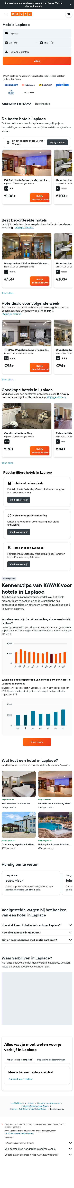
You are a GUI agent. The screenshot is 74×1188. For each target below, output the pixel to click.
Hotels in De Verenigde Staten (35, 1106)
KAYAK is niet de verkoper (38, 1143)
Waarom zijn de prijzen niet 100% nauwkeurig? (38, 1155)
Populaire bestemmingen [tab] (51, 1059)
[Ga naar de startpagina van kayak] (21, 14)
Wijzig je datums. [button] (24, 227)
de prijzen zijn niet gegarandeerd (19, 1133)
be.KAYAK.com (17, 1103)
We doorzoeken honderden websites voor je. (38, 1149)
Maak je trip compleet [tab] (19, 1059)
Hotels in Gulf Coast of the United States (28, 1109)
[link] (39, 197)
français (37, 6)
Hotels (30, 1103)
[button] (70, 4)
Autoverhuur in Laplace (20, 1078)
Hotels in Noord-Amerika (48, 1103)
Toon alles (7, 293)
